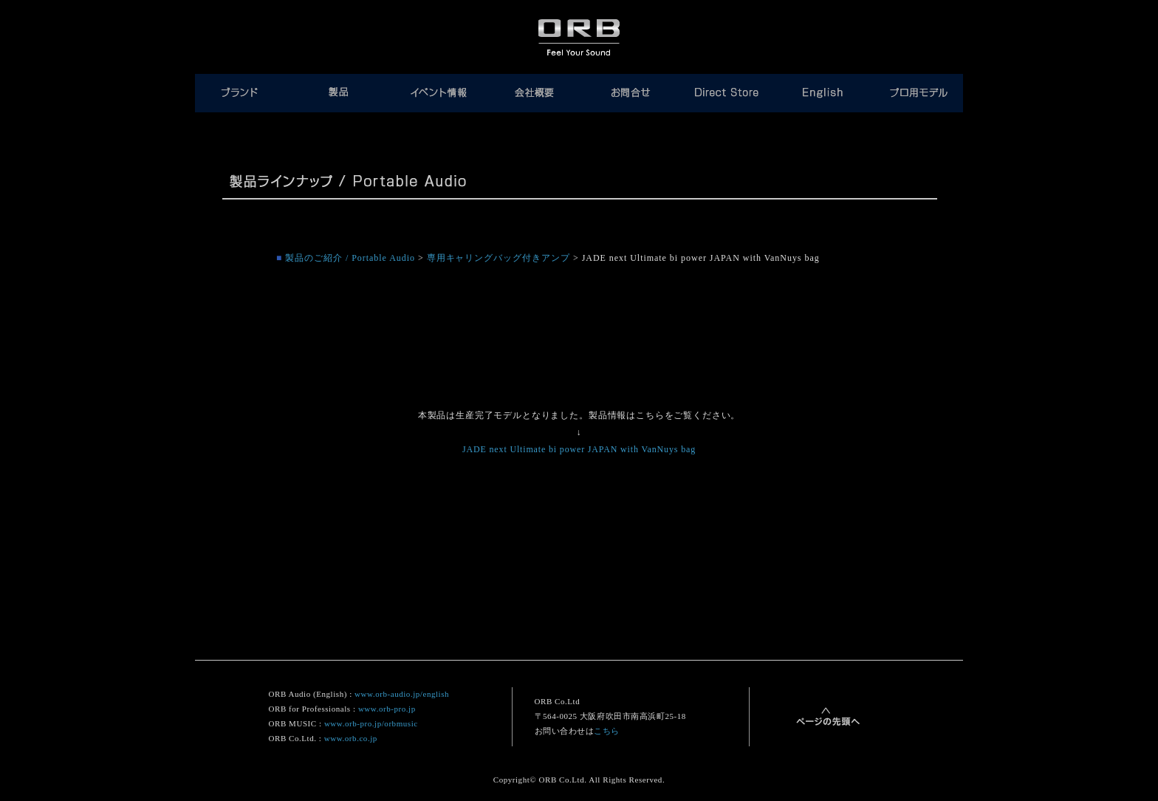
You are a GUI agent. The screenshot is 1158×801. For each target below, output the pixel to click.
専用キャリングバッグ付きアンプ (498, 258)
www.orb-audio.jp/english (401, 693)
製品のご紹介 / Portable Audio (350, 258)
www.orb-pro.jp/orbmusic (371, 723)
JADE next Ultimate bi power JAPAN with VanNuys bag (579, 449)
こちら (607, 730)
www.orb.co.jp (350, 738)
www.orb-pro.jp (387, 708)
